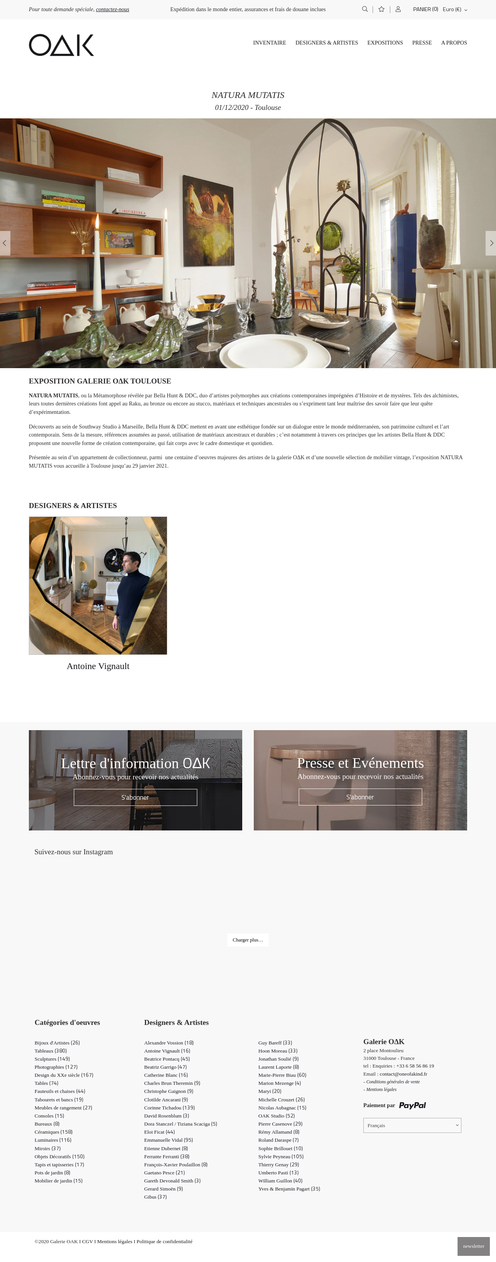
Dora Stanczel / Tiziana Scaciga (180, 1124)
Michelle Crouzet (281, 1100)
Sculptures (52, 1059)
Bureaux (47, 1124)
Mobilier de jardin (59, 1181)
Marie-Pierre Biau (282, 1075)
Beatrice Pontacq (167, 1059)
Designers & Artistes (326, 43)
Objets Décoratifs (60, 1156)
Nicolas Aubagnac (282, 1108)
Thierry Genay (278, 1164)
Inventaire (269, 43)
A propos (454, 43)
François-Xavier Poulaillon (176, 1164)
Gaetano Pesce (164, 1173)
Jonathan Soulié (278, 1059)
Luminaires (53, 1140)
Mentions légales (114, 1241)
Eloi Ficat (159, 1132)
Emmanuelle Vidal (168, 1140)
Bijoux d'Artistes (57, 1043)
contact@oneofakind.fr (404, 1074)
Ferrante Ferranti (167, 1156)
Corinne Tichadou (169, 1108)
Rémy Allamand (279, 1132)
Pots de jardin (52, 1173)
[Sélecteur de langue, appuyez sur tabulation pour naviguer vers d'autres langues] (412, 1125)
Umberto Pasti (278, 1173)
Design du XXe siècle (64, 1075)
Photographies (56, 1067)
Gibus (155, 1197)
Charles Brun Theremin (172, 1083)
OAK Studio (276, 1116)
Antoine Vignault (167, 1051)
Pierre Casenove (280, 1124)
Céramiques (54, 1132)
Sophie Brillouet (280, 1148)
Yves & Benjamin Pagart (289, 1189)
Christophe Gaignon (168, 1091)
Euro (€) (452, 9)
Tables (46, 1083)
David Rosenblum (166, 1116)
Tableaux (51, 1051)
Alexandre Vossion (169, 1043)
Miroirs (48, 1148)
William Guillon (280, 1181)
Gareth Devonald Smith (172, 1181)
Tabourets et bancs (59, 1100)
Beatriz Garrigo (165, 1067)
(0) (435, 9)
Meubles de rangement (63, 1108)
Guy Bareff (275, 1043)
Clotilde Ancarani (166, 1100)
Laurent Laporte (278, 1067)
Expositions (385, 43)
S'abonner (135, 797)
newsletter (473, 1246)
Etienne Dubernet (166, 1148)
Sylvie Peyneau (281, 1156)
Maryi (269, 1091)
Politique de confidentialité (164, 1241)
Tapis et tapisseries (59, 1164)
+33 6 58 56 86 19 (415, 1066)
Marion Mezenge (279, 1083)
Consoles (49, 1116)
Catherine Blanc (166, 1075)
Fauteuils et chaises (60, 1091)
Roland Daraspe (278, 1140)
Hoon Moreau (278, 1051)
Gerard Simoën (163, 1189)
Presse (422, 43)
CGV (87, 1241)
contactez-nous (112, 9)
